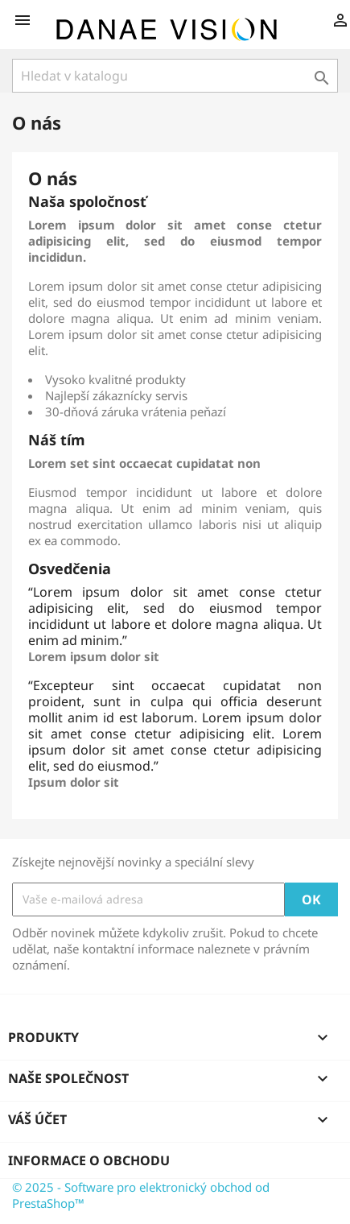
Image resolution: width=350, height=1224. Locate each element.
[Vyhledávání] (175, 76)
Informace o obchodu (89, 1160)
